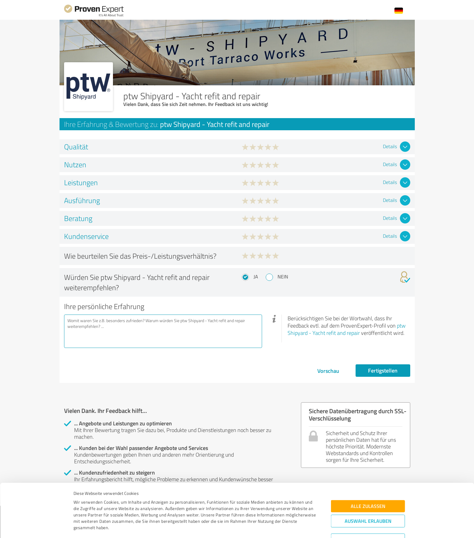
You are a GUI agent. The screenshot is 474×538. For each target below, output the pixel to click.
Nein (283, 276)
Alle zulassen (368, 475)
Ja (256, 276)
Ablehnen (368, 509)
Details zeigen (279, 526)
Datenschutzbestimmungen (125, 509)
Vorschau (328, 370)
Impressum (84, 509)
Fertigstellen (382, 370)
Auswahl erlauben (368, 490)
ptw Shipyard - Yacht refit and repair (347, 329)
